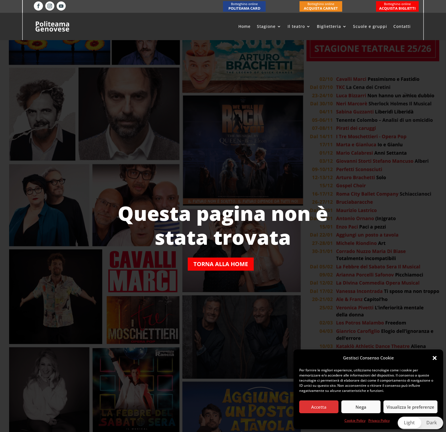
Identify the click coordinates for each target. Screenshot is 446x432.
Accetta (319, 407)
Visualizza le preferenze (410, 407)
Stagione (266, 26)
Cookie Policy (355, 420)
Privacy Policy (379, 420)
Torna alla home (220, 264)
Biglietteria (329, 26)
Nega (361, 407)
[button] (434, 358)
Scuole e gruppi (370, 26)
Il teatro (296, 26)
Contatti (402, 26)
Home (244, 26)
